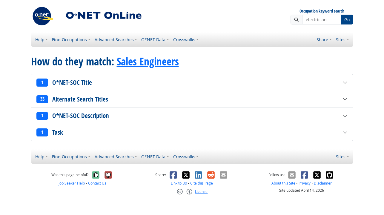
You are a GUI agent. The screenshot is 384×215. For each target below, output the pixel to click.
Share (322, 39)
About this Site (283, 183)
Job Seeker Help (72, 183)
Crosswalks (184, 39)
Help (39, 39)
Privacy (305, 183)
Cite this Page (201, 183)
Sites (340, 39)
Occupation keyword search (321, 11)
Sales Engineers (148, 61)
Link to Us (179, 183)
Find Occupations (69, 39)
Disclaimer (323, 183)
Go (347, 19)
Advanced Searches (114, 39)
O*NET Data (153, 39)
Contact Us (97, 183)
